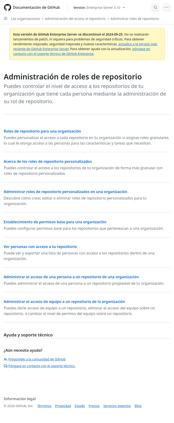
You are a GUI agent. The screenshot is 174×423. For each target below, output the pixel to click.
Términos (44, 406)
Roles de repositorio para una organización (42, 131)
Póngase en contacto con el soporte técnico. (39, 366)
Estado (80, 406)
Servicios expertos (117, 406)
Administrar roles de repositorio (135, 18)
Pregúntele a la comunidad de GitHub (35, 359)
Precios (94, 406)
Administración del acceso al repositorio (75, 18)
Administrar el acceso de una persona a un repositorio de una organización (71, 276)
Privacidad (63, 406)
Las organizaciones (25, 18)
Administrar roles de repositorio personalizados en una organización (65, 191)
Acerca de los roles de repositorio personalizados (48, 161)
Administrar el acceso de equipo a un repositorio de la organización (64, 301)
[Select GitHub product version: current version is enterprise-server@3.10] (99, 7)
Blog (138, 406)
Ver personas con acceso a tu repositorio (40, 246)
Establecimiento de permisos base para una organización (55, 221)
